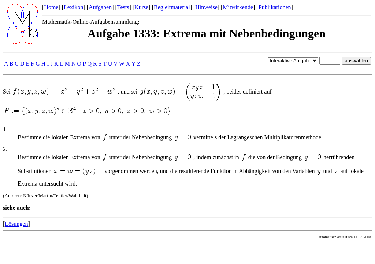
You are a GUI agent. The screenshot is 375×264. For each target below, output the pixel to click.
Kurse (141, 7)
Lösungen (16, 224)
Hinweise (206, 7)
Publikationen (275, 7)
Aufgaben (100, 7)
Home (51, 7)
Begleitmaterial (172, 7)
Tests (123, 7)
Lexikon (73, 7)
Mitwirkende (238, 7)
